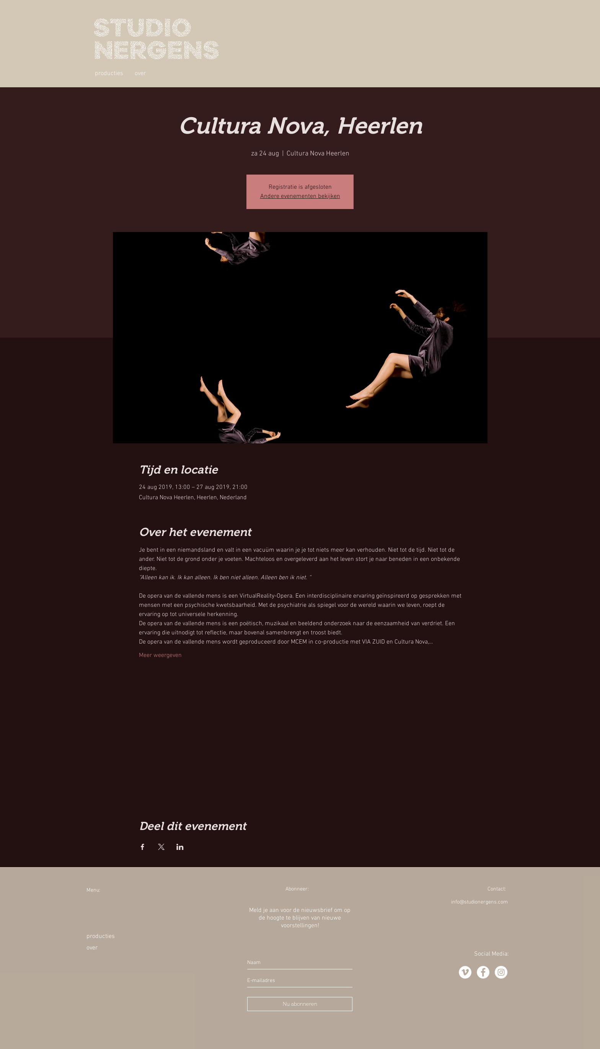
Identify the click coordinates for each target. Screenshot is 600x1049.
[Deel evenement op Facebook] (142, 847)
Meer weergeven (160, 655)
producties (100, 936)
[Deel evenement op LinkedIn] (180, 847)
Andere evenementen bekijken (300, 196)
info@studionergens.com (479, 902)
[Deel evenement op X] (161, 847)
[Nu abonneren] (299, 1004)
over (92, 948)
